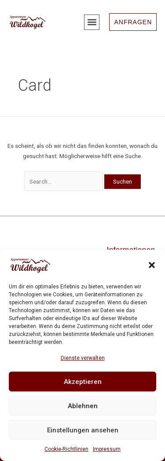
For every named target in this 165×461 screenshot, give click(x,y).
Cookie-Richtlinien (66, 449)
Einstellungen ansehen (82, 430)
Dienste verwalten (83, 358)
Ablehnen (83, 406)
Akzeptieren (83, 382)
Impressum (107, 449)
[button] (151, 265)
